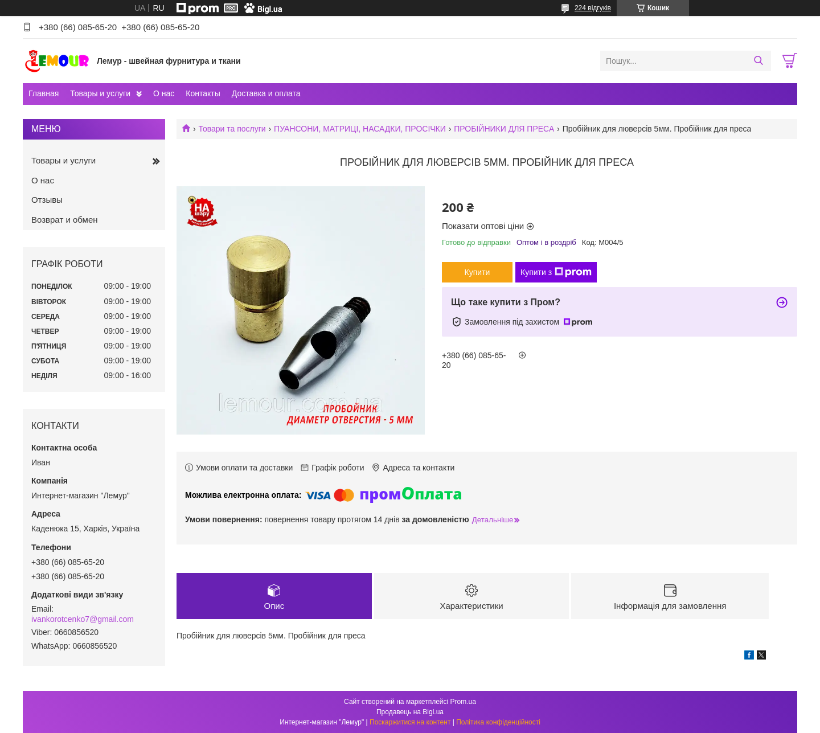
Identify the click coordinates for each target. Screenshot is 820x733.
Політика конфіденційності (498, 722)
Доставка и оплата (266, 93)
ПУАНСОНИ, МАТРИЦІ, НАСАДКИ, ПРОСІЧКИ (360, 128)
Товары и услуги (100, 93)
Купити (477, 272)
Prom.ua (463, 702)
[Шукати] (758, 61)
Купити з (556, 272)
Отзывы (47, 199)
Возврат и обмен (64, 219)
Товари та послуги (231, 128)
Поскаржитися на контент (410, 722)
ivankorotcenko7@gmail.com (82, 619)
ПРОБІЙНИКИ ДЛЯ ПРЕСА (504, 128)
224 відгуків (593, 8)
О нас (163, 93)
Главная (43, 93)
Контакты (203, 93)
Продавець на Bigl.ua (410, 712)
